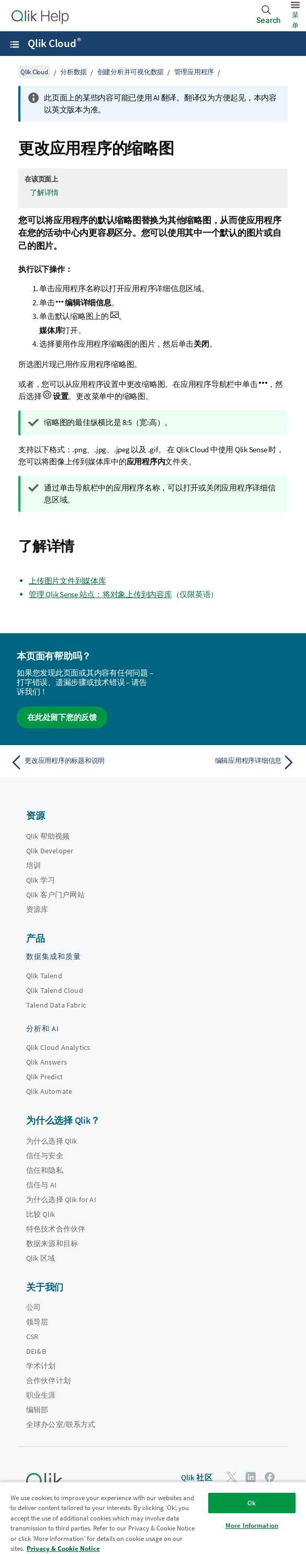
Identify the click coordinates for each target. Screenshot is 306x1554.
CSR (32, 1336)
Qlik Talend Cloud (54, 990)
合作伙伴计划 (48, 1380)
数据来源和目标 (52, 1243)
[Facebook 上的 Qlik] (270, 1477)
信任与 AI (41, 1185)
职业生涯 (41, 1395)
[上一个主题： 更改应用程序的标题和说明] (79, 762)
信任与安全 (44, 1155)
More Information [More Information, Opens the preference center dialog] (251, 1525)
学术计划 (41, 1365)
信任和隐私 (44, 1170)
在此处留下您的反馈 (62, 717)
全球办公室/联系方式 (61, 1424)
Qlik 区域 (40, 1258)
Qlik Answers (46, 1062)
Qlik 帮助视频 (48, 836)
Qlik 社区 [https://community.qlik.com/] (196, 1477)
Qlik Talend (44, 975)
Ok (251, 1503)
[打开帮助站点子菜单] (14, 44)
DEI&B (36, 1351)
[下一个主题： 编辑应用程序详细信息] (227, 762)
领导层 (37, 1322)
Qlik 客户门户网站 (55, 894)
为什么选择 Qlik (51, 1141)
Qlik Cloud (54, 43)
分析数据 (73, 71)
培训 (33, 865)
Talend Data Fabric (56, 1005)
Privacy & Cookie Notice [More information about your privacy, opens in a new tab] (63, 1548)
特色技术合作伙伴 (55, 1228)
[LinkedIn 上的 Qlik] (250, 1477)
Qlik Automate (49, 1091)
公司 (33, 1307)
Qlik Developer (49, 850)
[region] (153, 1517)
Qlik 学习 (40, 880)
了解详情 (44, 192)
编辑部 (37, 1409)
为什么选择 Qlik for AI (61, 1199)
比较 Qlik (40, 1214)
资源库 (37, 909)
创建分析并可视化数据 (130, 71)
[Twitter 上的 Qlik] (232, 1477)
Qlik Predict (44, 1076)
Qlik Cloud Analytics (58, 1047)
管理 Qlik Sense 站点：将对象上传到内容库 (100, 594)
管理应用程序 (194, 71)
